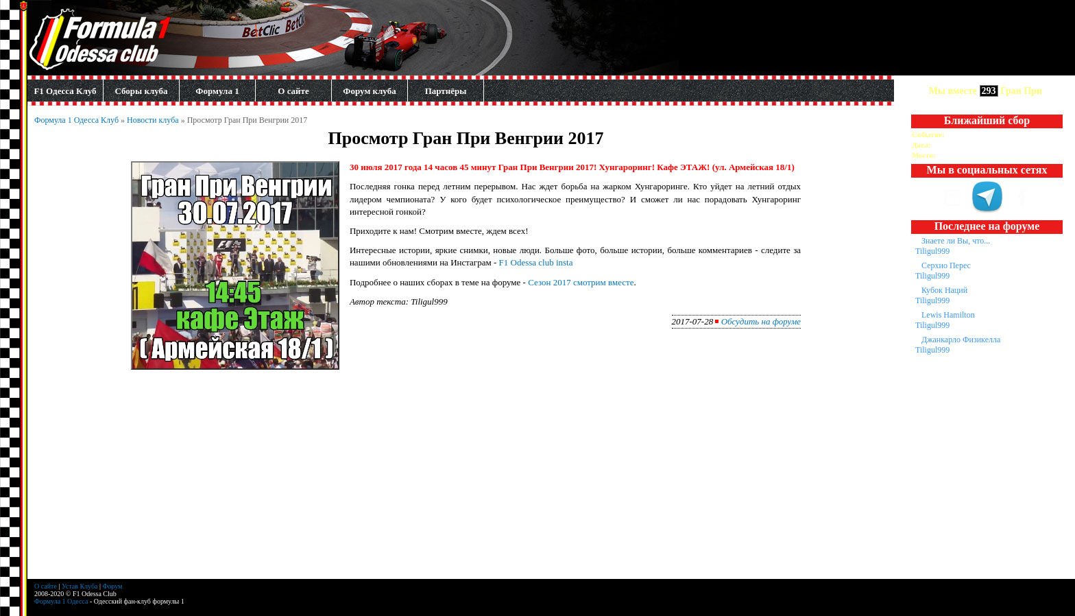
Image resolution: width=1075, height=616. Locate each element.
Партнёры (446, 91)
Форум (112, 586)
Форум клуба (369, 91)
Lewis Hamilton (948, 315)
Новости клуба (153, 120)
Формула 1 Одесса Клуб (76, 120)
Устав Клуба (80, 586)
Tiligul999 (932, 251)
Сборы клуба (140, 91)
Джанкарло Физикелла (960, 339)
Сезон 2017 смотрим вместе (580, 282)
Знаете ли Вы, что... (955, 241)
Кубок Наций (944, 290)
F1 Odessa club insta (536, 262)
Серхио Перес (946, 265)
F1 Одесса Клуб (65, 91)
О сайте (293, 91)
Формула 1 (217, 91)
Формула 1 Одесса (61, 601)
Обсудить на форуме (761, 321)
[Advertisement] (466, 483)
